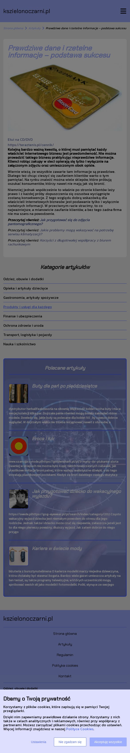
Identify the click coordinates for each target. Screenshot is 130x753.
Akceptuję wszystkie (108, 742)
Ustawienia (38, 742)
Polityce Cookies (79, 729)
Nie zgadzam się (70, 742)
